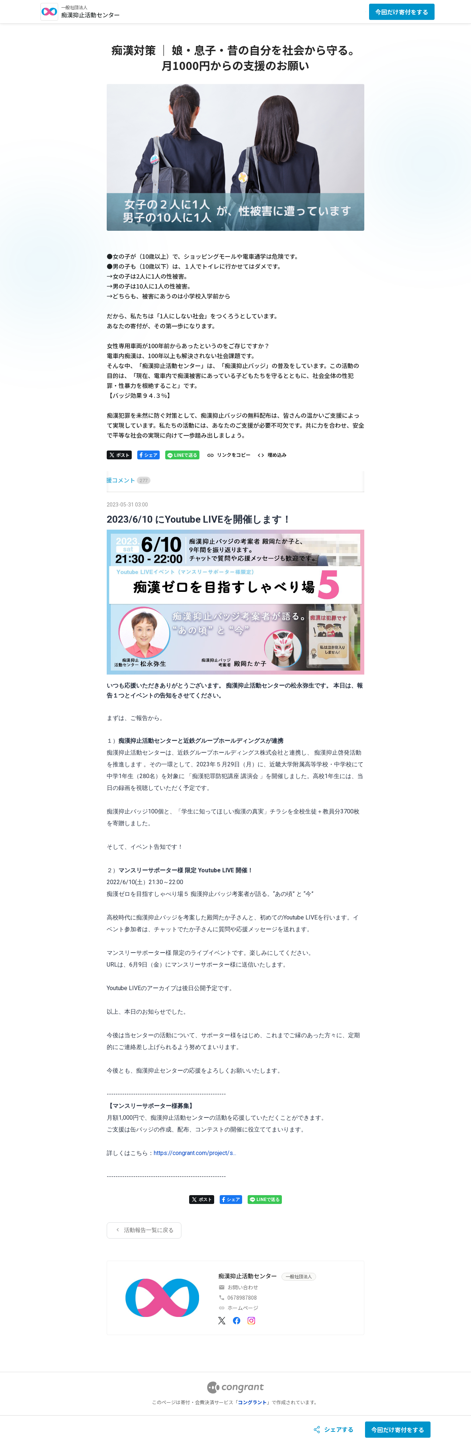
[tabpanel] (235, 869)
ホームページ (242, 1307)
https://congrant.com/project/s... (195, 1152)
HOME (115, 480)
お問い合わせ (242, 1287)
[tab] (115, 480)
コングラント (252, 1402)
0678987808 (242, 1297)
